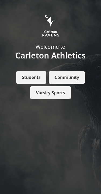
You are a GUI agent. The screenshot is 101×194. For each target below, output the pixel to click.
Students (31, 77)
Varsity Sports (50, 93)
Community (67, 77)
